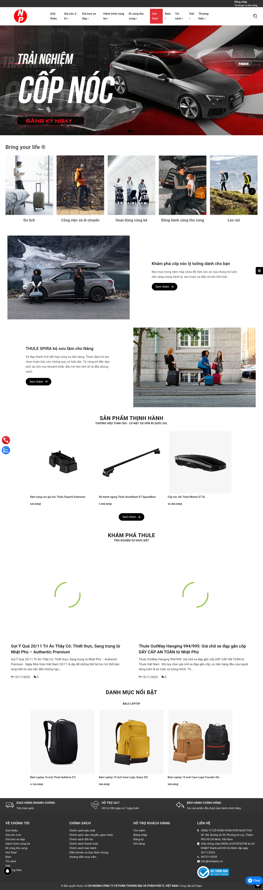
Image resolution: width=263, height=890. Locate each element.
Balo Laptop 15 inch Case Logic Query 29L (123, 777)
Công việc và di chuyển (80, 220)
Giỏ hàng (139, 843)
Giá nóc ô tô (70, 16)
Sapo (199, 885)
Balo (168, 16)
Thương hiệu (204, 16)
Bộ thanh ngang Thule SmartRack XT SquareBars (127, 496)
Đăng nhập (140, 835)
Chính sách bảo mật (82, 830)
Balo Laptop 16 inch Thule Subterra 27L (53, 777)
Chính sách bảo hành (82, 848)
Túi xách (179, 16)
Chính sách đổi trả (81, 839)
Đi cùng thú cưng (136, 16)
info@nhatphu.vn (212, 861)
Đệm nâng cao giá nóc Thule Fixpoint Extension (57, 496)
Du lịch (29, 220)
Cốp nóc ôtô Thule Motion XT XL (186, 496)
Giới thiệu (53, 16)
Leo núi (234, 220)
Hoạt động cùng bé (131, 220)
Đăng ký (138, 839)
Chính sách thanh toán (83, 843)
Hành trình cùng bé (113, 16)
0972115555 (209, 857)
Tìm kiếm (139, 830)
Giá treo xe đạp (89, 16)
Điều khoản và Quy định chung (88, 852)
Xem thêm (165, 286)
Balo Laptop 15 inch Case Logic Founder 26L (194, 777)
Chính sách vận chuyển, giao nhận (91, 835)
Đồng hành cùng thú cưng (182, 220)
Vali (191, 16)
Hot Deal (155, 16)
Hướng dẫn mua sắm (82, 857)
